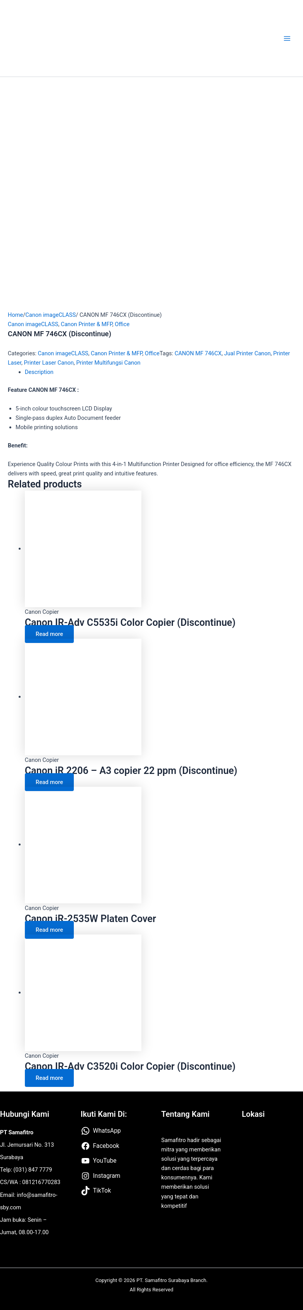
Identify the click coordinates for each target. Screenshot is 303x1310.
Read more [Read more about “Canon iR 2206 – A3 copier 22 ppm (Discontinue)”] (49, 782)
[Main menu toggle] (287, 38)
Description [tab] (39, 372)
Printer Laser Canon (49, 362)
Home (15, 314)
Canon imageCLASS (50, 314)
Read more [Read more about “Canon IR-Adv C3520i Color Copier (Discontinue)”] (49, 1077)
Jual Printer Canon (247, 353)
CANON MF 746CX (197, 353)
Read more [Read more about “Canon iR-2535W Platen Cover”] (49, 929)
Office (122, 324)
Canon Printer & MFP (86, 324)
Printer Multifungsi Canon (108, 362)
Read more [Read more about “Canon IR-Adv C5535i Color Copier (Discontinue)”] (49, 634)
